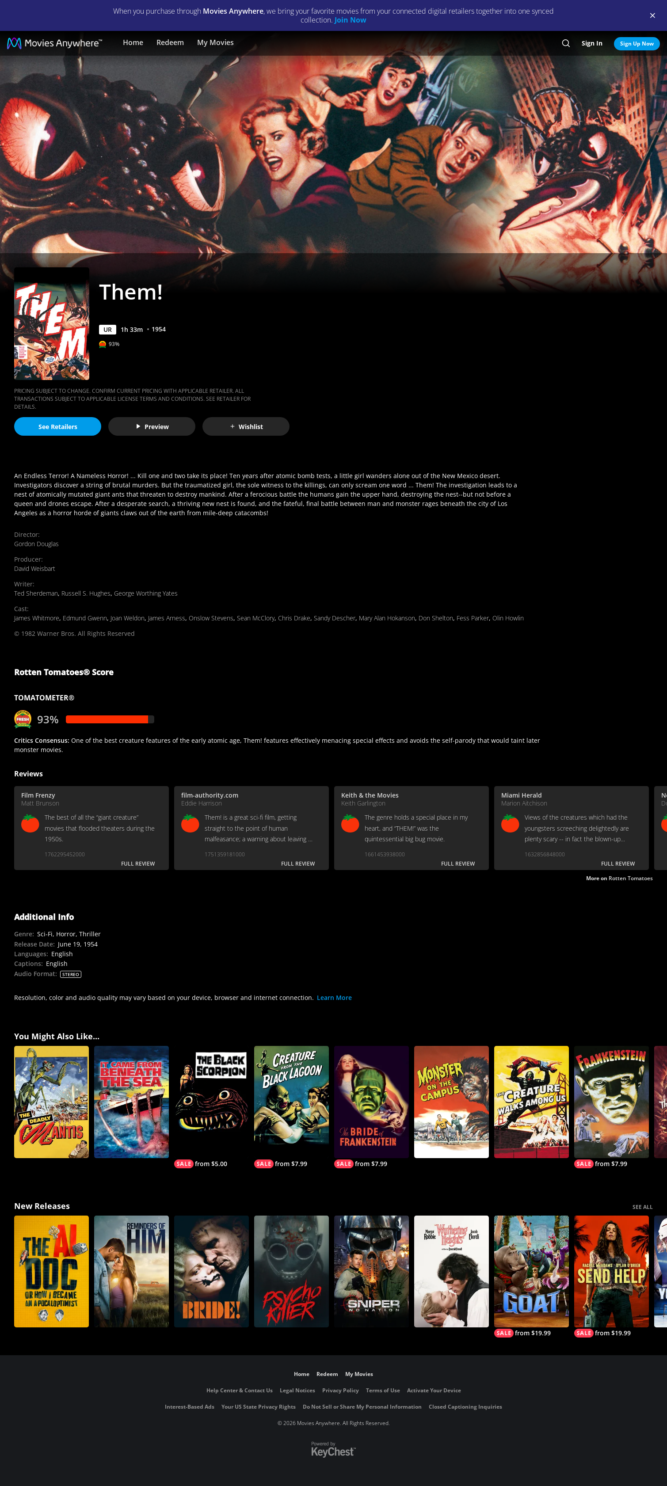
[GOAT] (531, 1277)
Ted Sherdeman (36, 593)
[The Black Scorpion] (211, 1107)
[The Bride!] (211, 1272)
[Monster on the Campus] (451, 1102)
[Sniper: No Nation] (371, 1272)
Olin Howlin (508, 618)
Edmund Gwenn (85, 618)
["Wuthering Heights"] (451, 1272)
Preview (152, 426)
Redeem (170, 42)
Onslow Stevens (211, 618)
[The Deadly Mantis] (51, 1102)
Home (133, 42)
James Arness (166, 618)
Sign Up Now (637, 43)
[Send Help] (611, 1277)
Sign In (592, 43)
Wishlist (246, 426)
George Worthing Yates (146, 593)
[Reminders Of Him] (131, 1272)
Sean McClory (255, 618)
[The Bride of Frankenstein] (371, 1107)
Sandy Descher (334, 618)
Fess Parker (473, 618)
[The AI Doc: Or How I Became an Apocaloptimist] (51, 1272)
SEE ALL (643, 1207)
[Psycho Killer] (291, 1272)
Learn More (334, 997)
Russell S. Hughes (86, 593)
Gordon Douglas (36, 544)
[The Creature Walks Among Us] (531, 1102)
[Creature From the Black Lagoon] (291, 1107)
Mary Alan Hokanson (387, 618)
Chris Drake (294, 618)
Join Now (350, 20)
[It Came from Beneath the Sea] (131, 1102)
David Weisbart (34, 568)
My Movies (215, 42)
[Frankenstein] (611, 1107)
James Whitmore (36, 618)
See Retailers (57, 426)
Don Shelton (436, 618)
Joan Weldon (128, 618)
